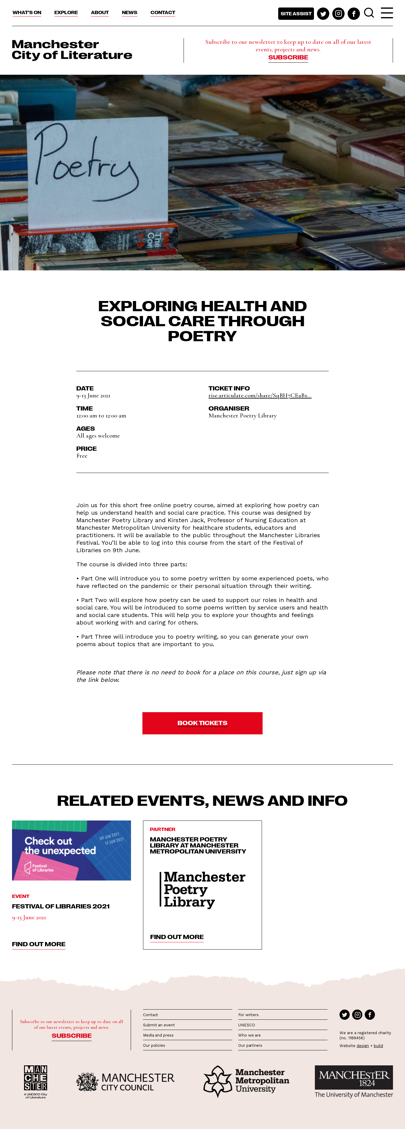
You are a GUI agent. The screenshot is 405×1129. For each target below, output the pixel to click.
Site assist (296, 13)
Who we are (249, 1035)
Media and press (158, 1035)
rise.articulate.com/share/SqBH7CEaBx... (260, 395)
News (129, 12)
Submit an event (159, 1025)
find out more (38, 943)
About (100, 12)
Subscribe (288, 56)
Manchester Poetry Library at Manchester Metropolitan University (198, 844)
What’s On (27, 12)
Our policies (154, 1045)
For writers (248, 1015)
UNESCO (246, 1025)
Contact (163, 12)
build (378, 1045)
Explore (66, 12)
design (363, 1045)
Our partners (250, 1045)
